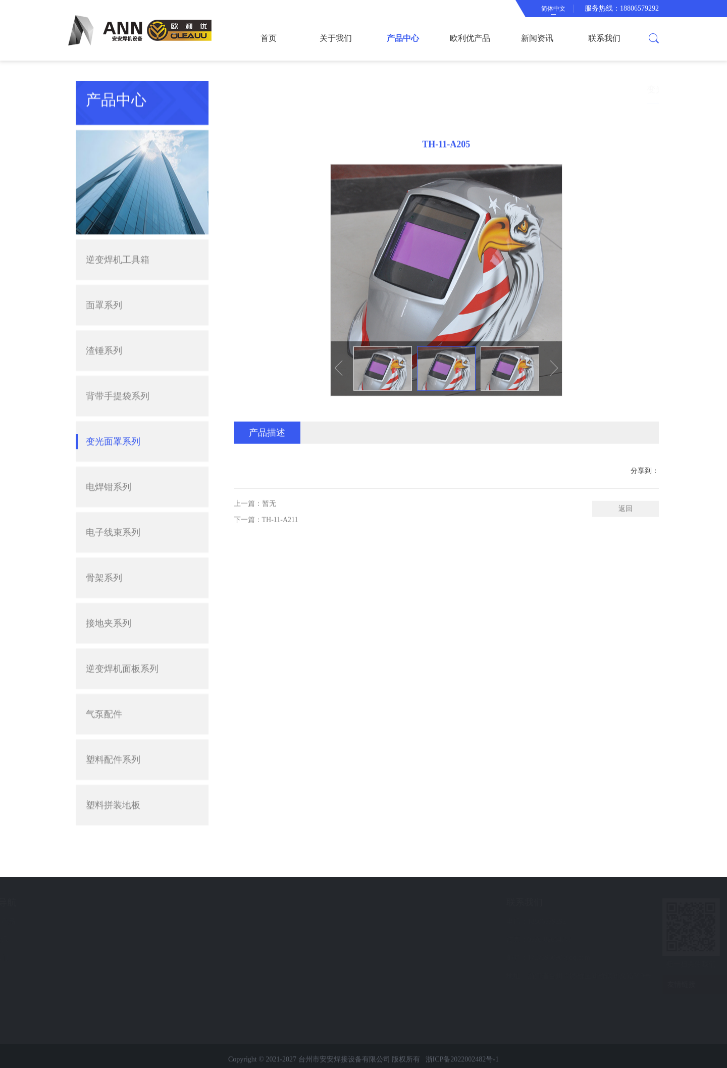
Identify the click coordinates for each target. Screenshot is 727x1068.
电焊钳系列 (108, 447)
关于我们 (336, 38)
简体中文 (553, 8)
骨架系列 (104, 538)
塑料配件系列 (113, 720)
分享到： (645, 491)
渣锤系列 (104, 311)
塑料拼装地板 (113, 765)
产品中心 (403, 38)
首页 (269, 38)
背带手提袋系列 (117, 356)
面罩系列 (104, 266)
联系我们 (604, 38)
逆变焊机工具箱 (117, 220)
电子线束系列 (113, 493)
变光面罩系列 (113, 402)
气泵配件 (104, 675)
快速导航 (120, 902)
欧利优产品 (470, 38)
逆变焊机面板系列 (122, 629)
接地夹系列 (108, 584)
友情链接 (666, 984)
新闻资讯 (537, 38)
